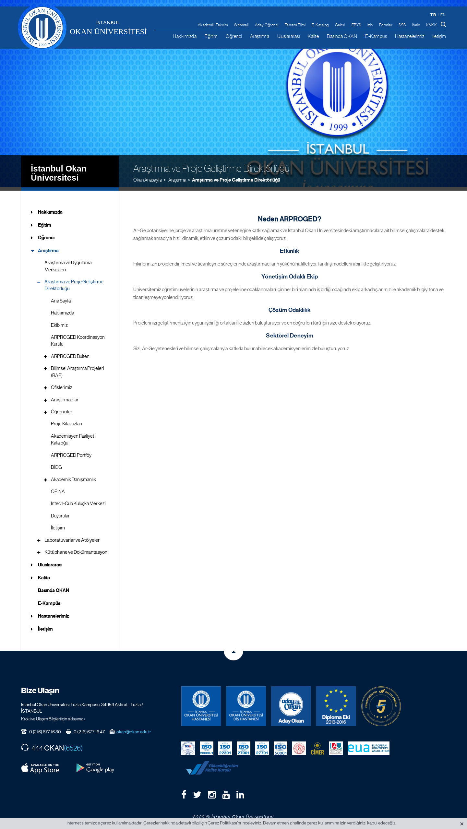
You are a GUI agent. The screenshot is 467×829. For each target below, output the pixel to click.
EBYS (356, 25)
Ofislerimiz (61, 383)
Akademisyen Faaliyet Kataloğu (72, 435)
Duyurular (60, 512)
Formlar (386, 25)
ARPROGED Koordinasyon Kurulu (78, 336)
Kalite (313, 36)
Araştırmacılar (64, 395)
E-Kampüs (376, 36)
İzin (370, 25)
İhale (416, 25)
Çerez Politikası (222, 822)
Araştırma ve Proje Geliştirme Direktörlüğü (236, 175)
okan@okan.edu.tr (133, 727)
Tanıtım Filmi (295, 25)
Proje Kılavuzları (66, 420)
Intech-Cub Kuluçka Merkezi (78, 500)
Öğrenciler (61, 408)
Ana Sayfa (61, 297)
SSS (402, 25)
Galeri (340, 25)
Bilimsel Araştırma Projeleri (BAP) (77, 367)
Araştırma (259, 36)
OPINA (58, 488)
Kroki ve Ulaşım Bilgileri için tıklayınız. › (53, 714)
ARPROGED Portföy (71, 451)
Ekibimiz (59, 321)
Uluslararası (288, 36)
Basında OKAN (342, 36)
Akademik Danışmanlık (73, 475)
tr (433, 14)
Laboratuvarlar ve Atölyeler (72, 536)
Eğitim (211, 36)
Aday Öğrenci (267, 25)
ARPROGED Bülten (70, 352)
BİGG (56, 463)
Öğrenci (234, 36)
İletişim (439, 36)
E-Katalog (320, 25)
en (443, 15)
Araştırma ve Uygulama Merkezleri (68, 262)
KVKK (431, 25)
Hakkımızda (185, 36)
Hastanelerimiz (409, 36)
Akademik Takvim (213, 25)
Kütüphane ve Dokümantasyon (75, 548)
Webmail (241, 25)
